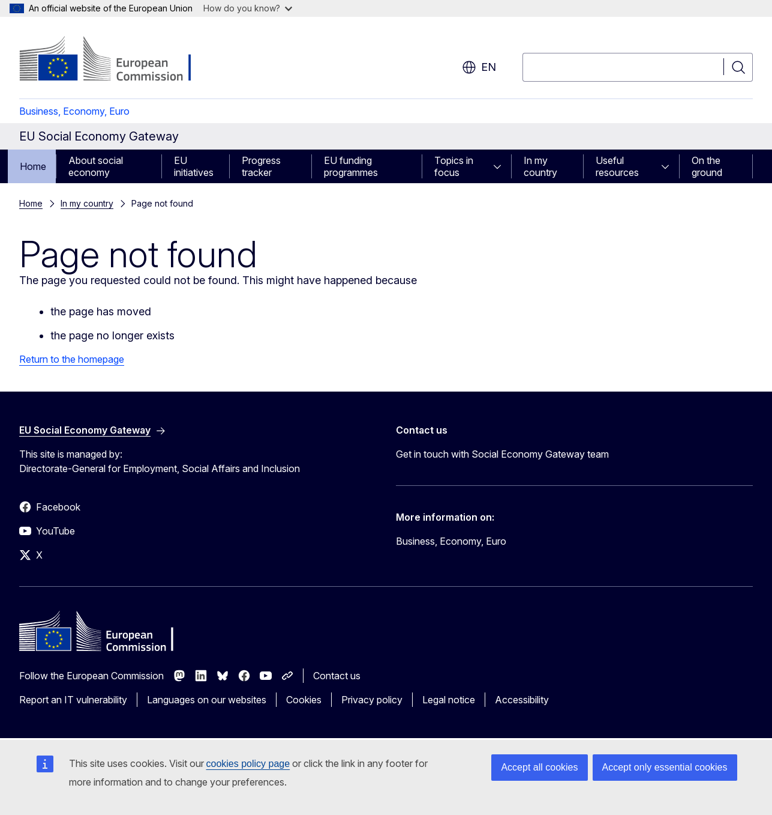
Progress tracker (261, 166)
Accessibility (522, 700)
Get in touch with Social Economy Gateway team (502, 454)
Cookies (304, 700)
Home (33, 166)
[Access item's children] (501, 166)
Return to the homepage (71, 359)
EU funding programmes (351, 166)
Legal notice (448, 700)
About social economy (95, 166)
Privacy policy (371, 700)
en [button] (479, 67)
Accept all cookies (539, 767)
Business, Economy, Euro (74, 111)
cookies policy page (248, 764)
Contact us (337, 676)
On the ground (707, 166)
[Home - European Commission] (116, 60)
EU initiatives (194, 166)
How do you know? (247, 8)
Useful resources (617, 166)
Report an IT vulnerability (73, 700)
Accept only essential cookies (665, 767)
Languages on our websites (206, 700)
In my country (540, 166)
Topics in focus (453, 166)
